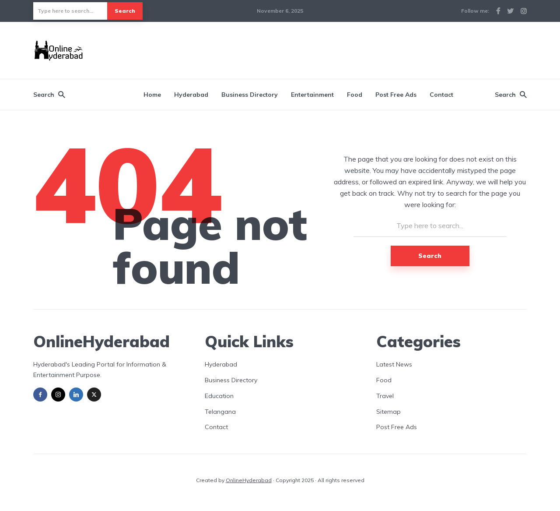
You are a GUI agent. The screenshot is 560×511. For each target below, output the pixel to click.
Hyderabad (191, 95)
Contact (441, 95)
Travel (385, 396)
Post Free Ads (395, 95)
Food (354, 95)
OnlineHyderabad (249, 480)
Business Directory (249, 95)
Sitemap (388, 412)
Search (125, 10)
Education (219, 396)
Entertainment (312, 95)
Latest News (394, 364)
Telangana (220, 412)
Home (152, 95)
